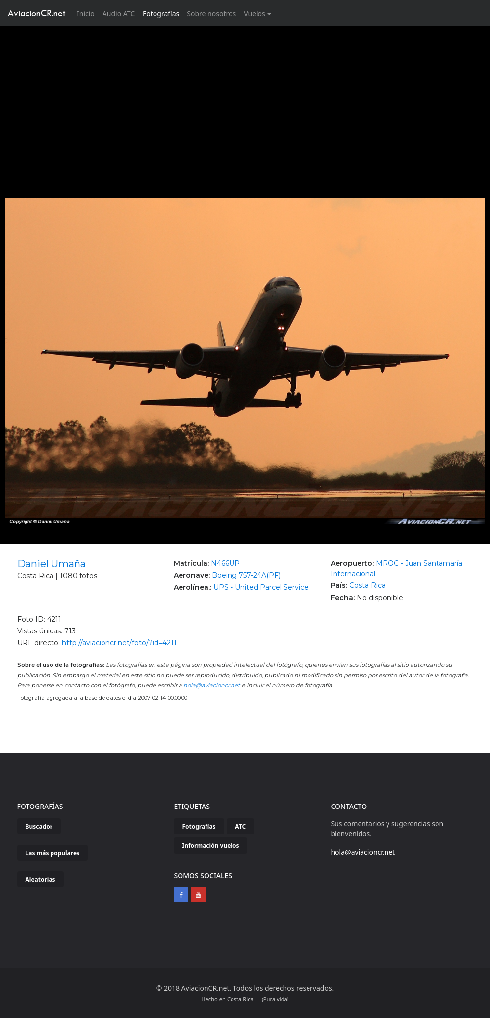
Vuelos (254, 13)
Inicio (88, 13)
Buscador (39, 826)
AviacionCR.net (36, 13)
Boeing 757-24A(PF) (246, 575)
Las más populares (53, 853)
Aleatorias (40, 879)
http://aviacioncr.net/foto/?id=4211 (119, 642)
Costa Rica (367, 585)
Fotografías (161, 13)
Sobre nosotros (211, 13)
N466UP (225, 563)
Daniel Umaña (51, 564)
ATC (240, 826)
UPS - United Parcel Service (261, 587)
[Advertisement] (245, 100)
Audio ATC (119, 13)
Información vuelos (210, 845)
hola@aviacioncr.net (211, 685)
